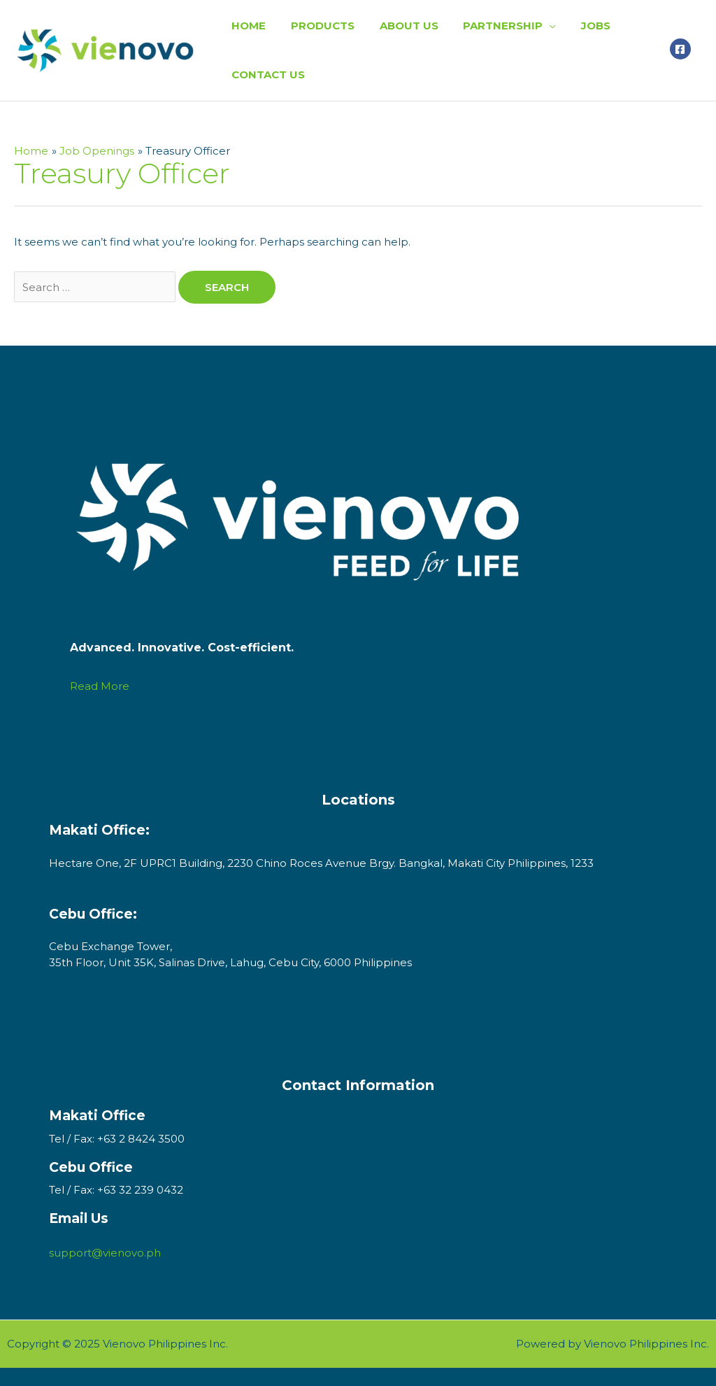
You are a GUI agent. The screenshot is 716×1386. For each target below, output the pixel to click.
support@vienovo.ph (105, 1252)
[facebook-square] (682, 48)
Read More (99, 686)
